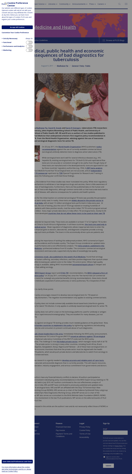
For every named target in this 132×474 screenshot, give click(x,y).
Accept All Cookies (17, 27)
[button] (9, 38)
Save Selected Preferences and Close (17, 462)
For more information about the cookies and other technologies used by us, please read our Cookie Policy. (16, 469)
